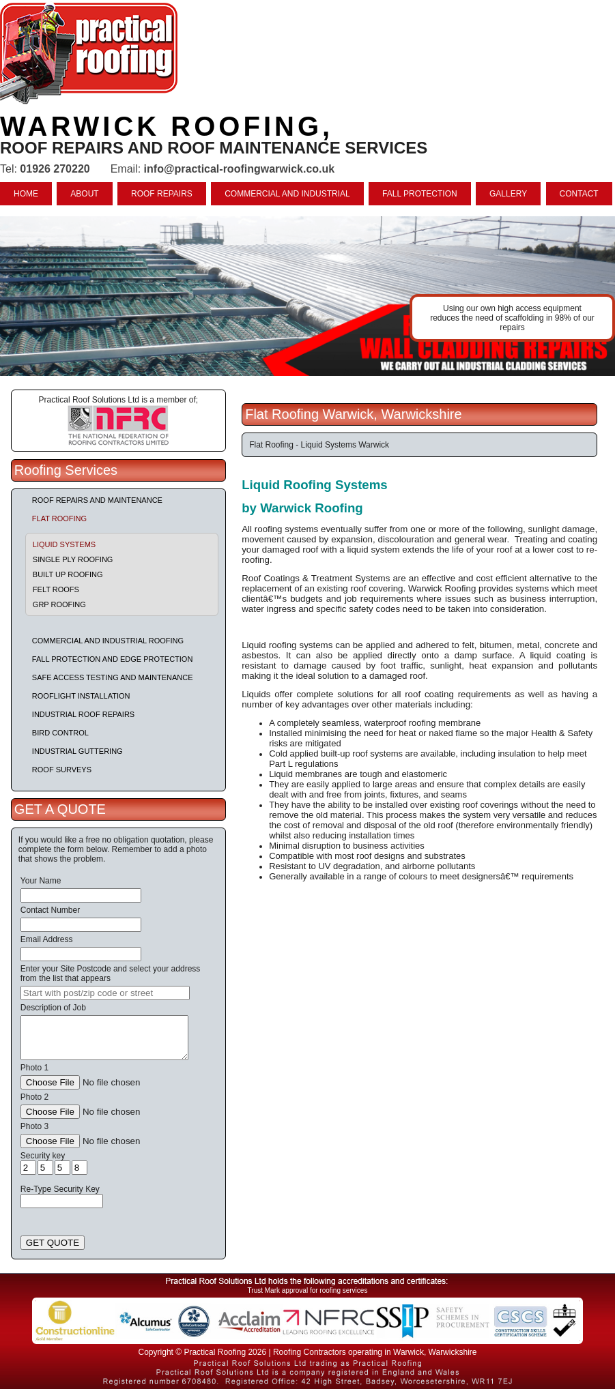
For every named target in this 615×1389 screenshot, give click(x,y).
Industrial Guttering (77, 751)
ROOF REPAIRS (161, 194)
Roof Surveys (61, 769)
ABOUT (84, 194)
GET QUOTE (52, 1243)
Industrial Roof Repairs (83, 714)
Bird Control (60, 733)
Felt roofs (56, 589)
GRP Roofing (59, 604)
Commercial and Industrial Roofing (108, 641)
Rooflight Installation (81, 696)
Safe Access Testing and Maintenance (112, 677)
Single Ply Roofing (73, 559)
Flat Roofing (59, 518)
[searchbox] (105, 993)
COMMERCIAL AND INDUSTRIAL (287, 194)
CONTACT (579, 194)
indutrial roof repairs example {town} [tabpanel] (307, 296)
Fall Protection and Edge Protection (112, 659)
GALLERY (508, 194)
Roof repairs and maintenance (97, 500)
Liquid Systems (64, 544)
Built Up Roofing (68, 574)
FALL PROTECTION (419, 194)
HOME (26, 194)
